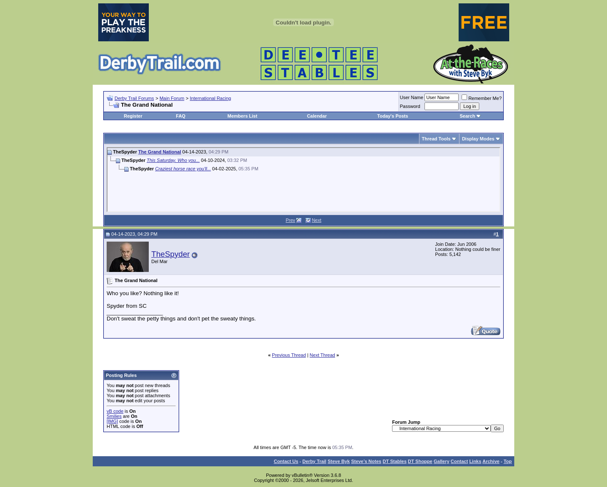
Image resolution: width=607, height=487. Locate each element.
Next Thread (322, 355)
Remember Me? (482, 98)
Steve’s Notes (366, 461)
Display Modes (478, 138)
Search (467, 115)
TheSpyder (170, 254)
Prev (290, 220)
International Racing (210, 98)
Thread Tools (436, 138)
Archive (491, 461)
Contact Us (286, 461)
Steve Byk (339, 461)
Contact (459, 461)
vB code (115, 411)
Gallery (441, 461)
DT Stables (395, 461)
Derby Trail (314, 461)
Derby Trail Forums (134, 98)
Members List (242, 115)
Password (410, 106)
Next (317, 220)
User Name (412, 97)
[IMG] (112, 421)
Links (475, 461)
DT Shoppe (420, 461)
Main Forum (171, 98)
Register (133, 115)
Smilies (114, 416)
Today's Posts (392, 115)
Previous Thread (289, 355)
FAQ (180, 115)
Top (508, 461)
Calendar (317, 115)
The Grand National (159, 151)
